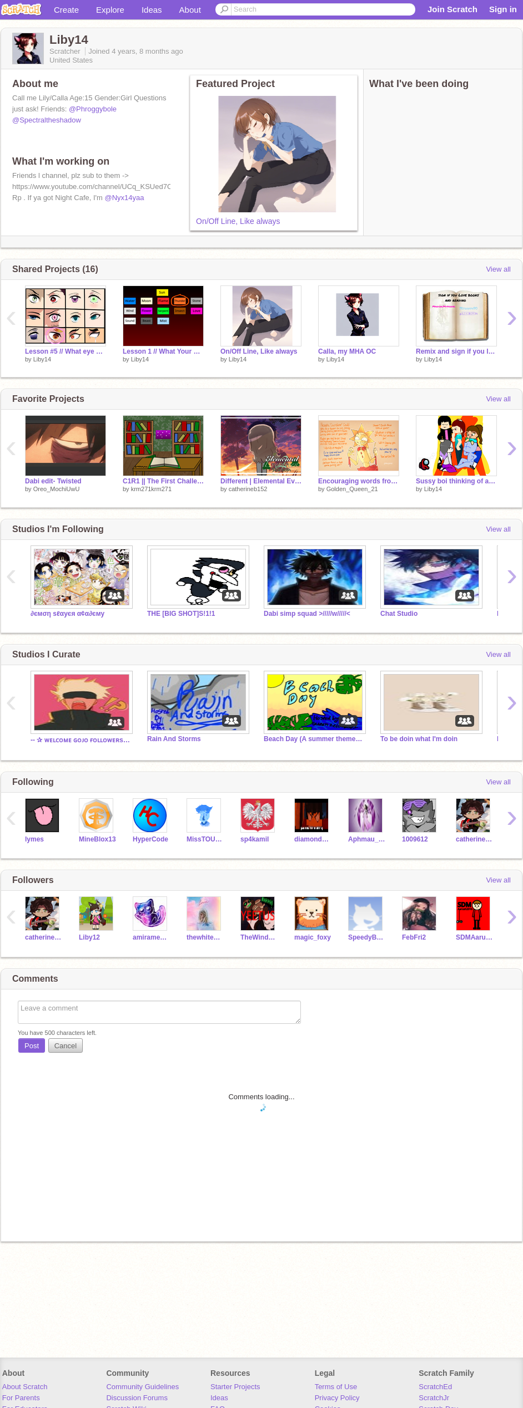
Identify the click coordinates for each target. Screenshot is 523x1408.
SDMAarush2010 (474, 937)
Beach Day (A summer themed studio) (314, 739)
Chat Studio (399, 614)
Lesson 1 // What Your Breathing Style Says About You (163, 351)
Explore (110, 9)
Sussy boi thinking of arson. (456, 481)
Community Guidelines (142, 1387)
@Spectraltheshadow (46, 120)
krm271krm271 (151, 489)
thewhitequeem (205, 937)
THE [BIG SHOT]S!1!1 (181, 614)
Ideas (152, 9)
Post (31, 1046)
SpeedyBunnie (366, 937)
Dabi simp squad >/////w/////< (307, 614)
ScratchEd (435, 1387)
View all (498, 269)
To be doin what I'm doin (418, 739)
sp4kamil (254, 839)
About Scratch (25, 1387)
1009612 (415, 839)
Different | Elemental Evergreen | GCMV (260, 481)
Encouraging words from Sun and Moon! (358, 481)
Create (66, 9)
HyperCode (150, 839)
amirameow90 (151, 937)
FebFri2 (414, 937)
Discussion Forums (137, 1398)
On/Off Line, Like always (238, 221)
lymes (34, 839)
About (190, 9)
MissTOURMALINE (205, 839)
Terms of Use (336, 1387)
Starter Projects (235, 1387)
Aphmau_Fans (366, 839)
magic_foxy (312, 937)
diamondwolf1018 (312, 839)
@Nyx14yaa (124, 197)
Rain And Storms (174, 739)
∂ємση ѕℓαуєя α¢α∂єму (67, 614)
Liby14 (42, 359)
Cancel (65, 1046)
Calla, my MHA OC (347, 351)
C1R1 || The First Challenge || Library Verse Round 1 (163, 481)
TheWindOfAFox (259, 937)
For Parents (21, 1398)
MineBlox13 (97, 839)
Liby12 (89, 937)
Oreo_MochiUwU (56, 489)
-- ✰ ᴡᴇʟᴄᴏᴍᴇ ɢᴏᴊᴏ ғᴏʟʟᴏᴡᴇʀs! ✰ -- (80, 740)
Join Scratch (452, 9)
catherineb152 (248, 489)
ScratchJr (434, 1398)
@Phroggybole (93, 109)
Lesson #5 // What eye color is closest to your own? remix (65, 351)
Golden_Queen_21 (352, 489)
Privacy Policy (337, 1398)
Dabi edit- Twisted (53, 481)
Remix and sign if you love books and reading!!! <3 (456, 351)
